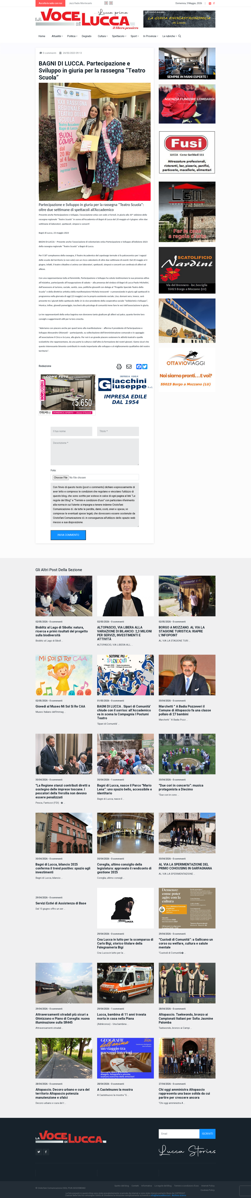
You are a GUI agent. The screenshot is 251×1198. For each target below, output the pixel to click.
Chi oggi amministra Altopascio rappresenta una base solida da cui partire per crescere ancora (185, 1092)
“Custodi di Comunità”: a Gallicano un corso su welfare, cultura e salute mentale (186, 943)
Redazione (45, 366)
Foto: (53, 470)
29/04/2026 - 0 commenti (49, 897)
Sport (135, 36)
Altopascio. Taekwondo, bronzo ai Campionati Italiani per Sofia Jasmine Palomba (186, 1018)
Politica (72, 36)
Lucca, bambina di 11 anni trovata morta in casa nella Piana (122, 1016)
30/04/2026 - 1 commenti (110, 779)
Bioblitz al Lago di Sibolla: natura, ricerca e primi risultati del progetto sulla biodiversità (62, 631)
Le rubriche (169, 36)
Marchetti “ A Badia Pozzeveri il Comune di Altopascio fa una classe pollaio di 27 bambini (185, 710)
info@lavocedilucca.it (160, 1194)
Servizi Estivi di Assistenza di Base (62, 902)
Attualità (57, 36)
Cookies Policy (208, 1189)
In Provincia (150, 36)
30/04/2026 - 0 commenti (172, 700)
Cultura (103, 36)
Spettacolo (119, 36)
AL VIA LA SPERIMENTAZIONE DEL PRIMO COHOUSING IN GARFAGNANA (187, 866)
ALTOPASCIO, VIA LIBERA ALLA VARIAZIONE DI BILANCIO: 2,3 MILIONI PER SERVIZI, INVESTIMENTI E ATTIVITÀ (125, 633)
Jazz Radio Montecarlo (80, 3)
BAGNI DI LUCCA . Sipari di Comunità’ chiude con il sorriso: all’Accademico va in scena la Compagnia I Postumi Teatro (124, 712)
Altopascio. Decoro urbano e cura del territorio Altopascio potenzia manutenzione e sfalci (63, 1092)
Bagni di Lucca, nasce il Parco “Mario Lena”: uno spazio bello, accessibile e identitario (125, 789)
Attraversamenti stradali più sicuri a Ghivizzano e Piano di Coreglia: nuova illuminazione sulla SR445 (63, 1018)
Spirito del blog (121, 1184)
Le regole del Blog (163, 1184)
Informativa (146, 1184)
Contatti (135, 1184)
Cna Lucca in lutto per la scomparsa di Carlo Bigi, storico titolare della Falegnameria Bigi (123, 943)
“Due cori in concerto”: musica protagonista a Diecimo (181, 787)
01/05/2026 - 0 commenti (110, 700)
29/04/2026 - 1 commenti (110, 1008)
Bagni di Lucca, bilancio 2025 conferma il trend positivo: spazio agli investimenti (64, 868)
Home (41, 36)
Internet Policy (208, 1184)
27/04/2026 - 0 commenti (172, 1083)
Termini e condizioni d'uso (186, 1184)
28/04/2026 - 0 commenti (172, 1008)
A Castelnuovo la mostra (115, 1088)
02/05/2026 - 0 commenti (49, 621)
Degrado (86, 36)
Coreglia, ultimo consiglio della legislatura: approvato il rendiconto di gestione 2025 (125, 868)
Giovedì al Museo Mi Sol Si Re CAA (61, 706)
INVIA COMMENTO (68, 535)
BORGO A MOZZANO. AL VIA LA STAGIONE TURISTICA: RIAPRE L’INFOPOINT (182, 631)
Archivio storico (179, 1194)
